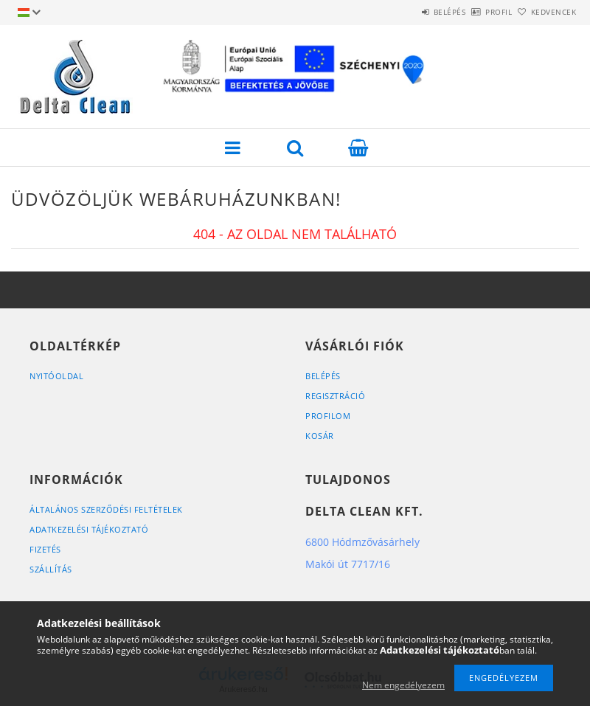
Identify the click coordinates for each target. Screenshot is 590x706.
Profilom (327, 415)
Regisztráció (335, 395)
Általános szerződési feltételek (106, 509)
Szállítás (51, 569)
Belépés (408, 12)
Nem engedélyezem (403, 685)
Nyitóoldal (56, 375)
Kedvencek (545, 12)
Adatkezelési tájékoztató (89, 529)
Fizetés (45, 549)
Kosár (319, 435)
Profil (474, 12)
